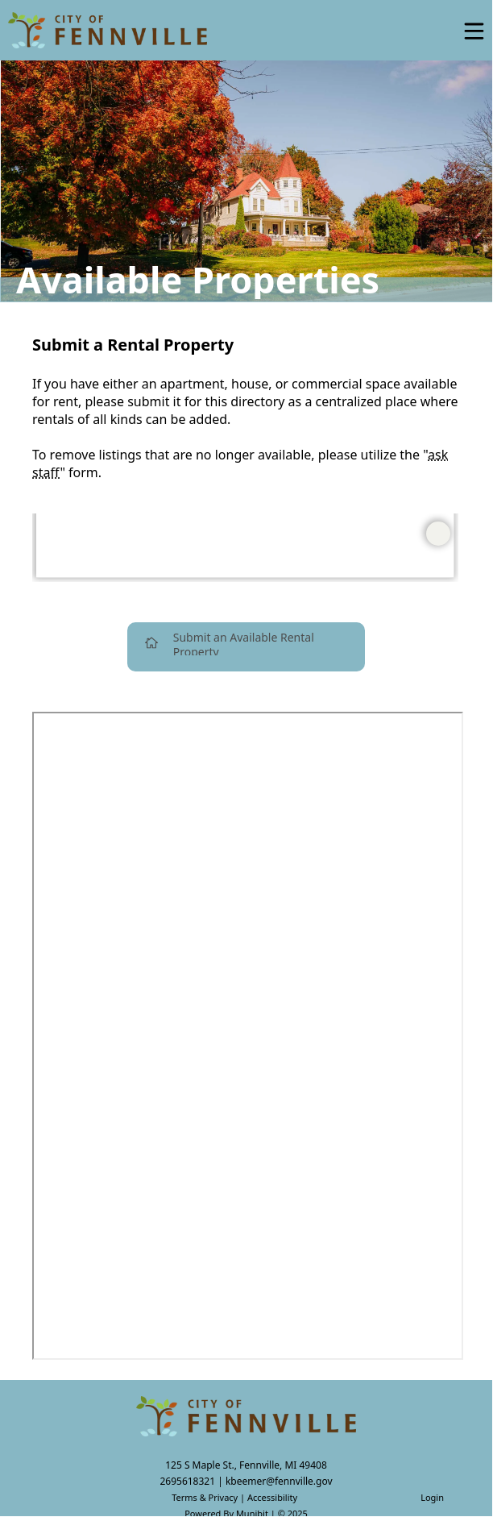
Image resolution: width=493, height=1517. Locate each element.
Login (432, 1497)
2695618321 (187, 1481)
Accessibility (272, 1497)
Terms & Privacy (205, 1497)
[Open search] (431, 36)
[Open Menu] (474, 31)
